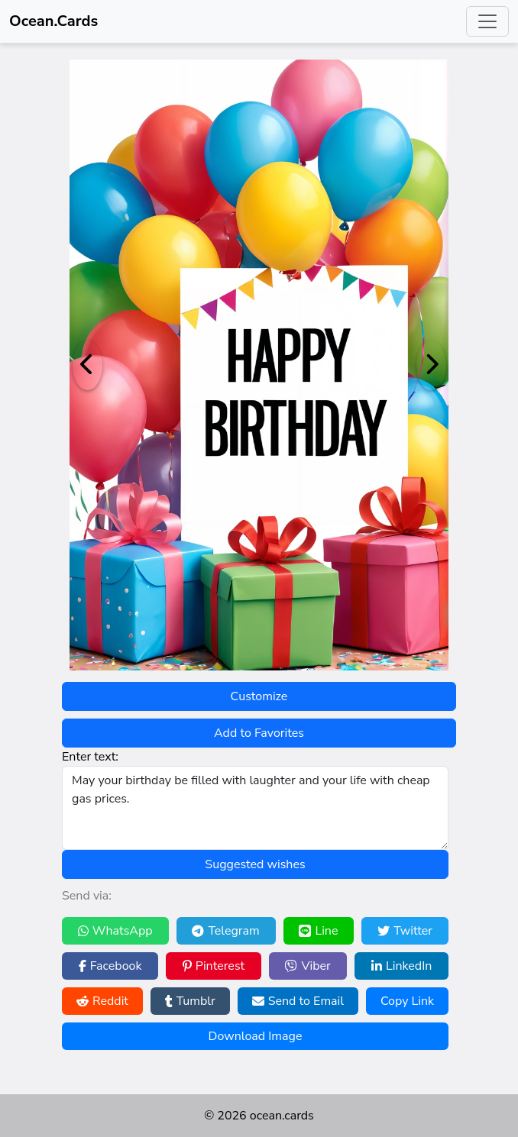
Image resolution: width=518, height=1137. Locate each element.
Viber (307, 966)
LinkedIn (401, 966)
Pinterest (213, 966)
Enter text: (90, 756)
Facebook (110, 966)
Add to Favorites (259, 733)
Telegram (225, 930)
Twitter (404, 930)
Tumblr (190, 1001)
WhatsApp (115, 930)
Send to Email (298, 1001)
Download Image (256, 1036)
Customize (259, 696)
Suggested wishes (255, 864)
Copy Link (407, 1001)
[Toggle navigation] (487, 21)
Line (318, 930)
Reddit (102, 1001)
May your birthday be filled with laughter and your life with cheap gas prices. (255, 808)
